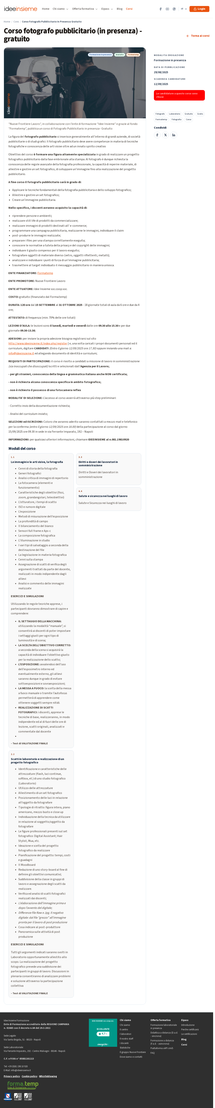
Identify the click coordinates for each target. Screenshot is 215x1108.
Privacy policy (12, 1076)
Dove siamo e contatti (131, 1057)
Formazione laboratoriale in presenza (164, 1027)
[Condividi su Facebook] (157, 135)
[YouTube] (167, 9)
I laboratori (125, 1034)
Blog (120, 9)
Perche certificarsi (190, 1029)
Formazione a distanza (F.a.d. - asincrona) (162, 1042)
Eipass (184, 1020)
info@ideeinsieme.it (21, 353)
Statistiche (125, 1047)
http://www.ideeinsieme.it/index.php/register (37, 343)
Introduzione (187, 1025)
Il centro (124, 1029)
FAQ (153, 1053)
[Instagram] (174, 9)
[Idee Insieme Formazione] (20, 9)
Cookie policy (29, 1076)
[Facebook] (160, 9)
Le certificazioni (189, 1034)
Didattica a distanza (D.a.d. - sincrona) (164, 1034)
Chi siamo (125, 1020)
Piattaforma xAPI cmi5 (162, 1048)
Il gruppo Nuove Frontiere (133, 1052)
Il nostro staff (126, 1038)
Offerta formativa (161, 1020)
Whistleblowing (48, 1076)
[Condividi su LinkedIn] (173, 135)
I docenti (124, 1043)
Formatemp (45, 273)
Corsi (129, 9)
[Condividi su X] (165, 135)
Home (45, 9)
